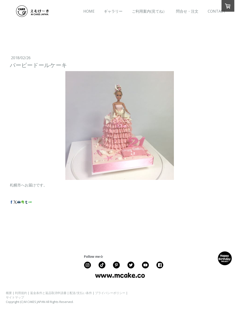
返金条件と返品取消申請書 (48, 293)
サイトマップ (15, 297)
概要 (9, 293)
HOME (89, 11)
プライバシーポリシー (110, 293)
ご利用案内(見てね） (149, 11)
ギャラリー (113, 11)
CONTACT (217, 11)
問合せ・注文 (187, 11)
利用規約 (21, 293)
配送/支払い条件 (81, 293)
